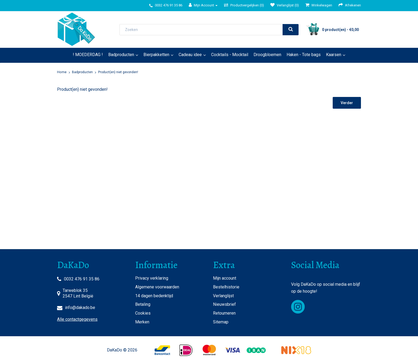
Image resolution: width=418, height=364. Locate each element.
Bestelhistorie (226, 286)
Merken (142, 321)
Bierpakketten (156, 54)
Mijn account (224, 278)
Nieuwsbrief (224, 304)
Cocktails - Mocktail (229, 54)
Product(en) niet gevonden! (118, 72)
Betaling (142, 304)
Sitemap (220, 321)
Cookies (143, 313)
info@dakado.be (80, 307)
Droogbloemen (267, 54)
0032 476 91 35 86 (81, 278)
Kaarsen (333, 54)
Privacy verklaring (151, 278)
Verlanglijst (223, 295)
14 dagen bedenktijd (154, 295)
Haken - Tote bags (304, 54)
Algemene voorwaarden (157, 286)
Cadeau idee (190, 54)
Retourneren (224, 313)
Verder (347, 103)
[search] (291, 29)
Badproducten (121, 54)
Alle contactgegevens (77, 319)
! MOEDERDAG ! (88, 54)
